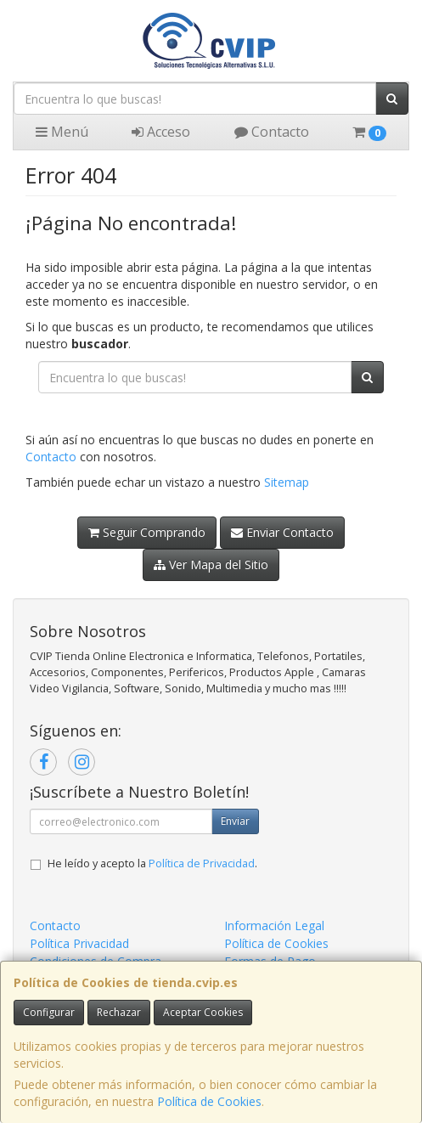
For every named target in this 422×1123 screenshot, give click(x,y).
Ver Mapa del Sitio (211, 564)
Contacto (271, 131)
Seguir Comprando (146, 532)
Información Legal (274, 925)
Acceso (161, 131)
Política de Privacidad (202, 863)
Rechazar (119, 1012)
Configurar (49, 1012)
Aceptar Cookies (203, 1012)
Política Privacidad (79, 943)
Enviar (235, 821)
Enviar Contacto (282, 532)
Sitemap (286, 482)
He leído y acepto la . (152, 863)
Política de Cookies (209, 1101)
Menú (62, 131)
